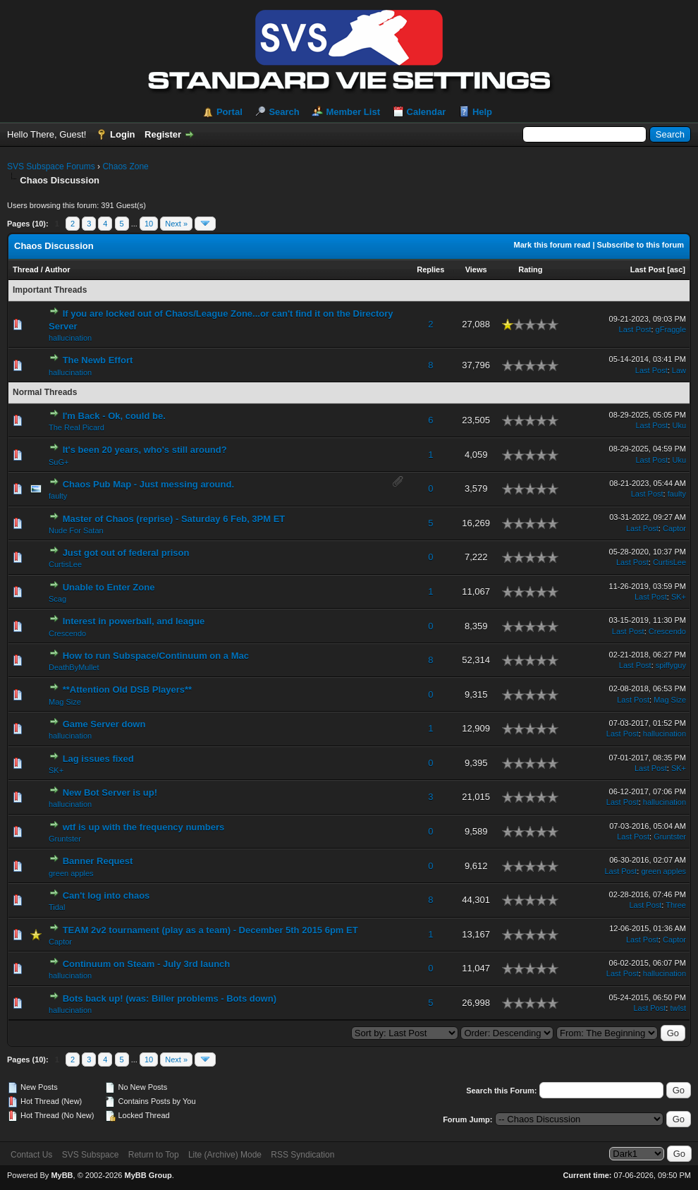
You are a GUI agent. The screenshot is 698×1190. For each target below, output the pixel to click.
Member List (353, 112)
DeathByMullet (74, 667)
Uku (679, 425)
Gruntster (65, 838)
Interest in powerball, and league (134, 621)
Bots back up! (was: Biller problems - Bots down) (169, 998)
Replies (430, 269)
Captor (674, 528)
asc (676, 269)
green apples (71, 873)
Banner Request (98, 861)
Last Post (648, 269)
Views (476, 269)
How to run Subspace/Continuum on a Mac (156, 655)
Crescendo (67, 633)
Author (57, 269)
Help (482, 112)
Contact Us (31, 1155)
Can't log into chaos (106, 895)
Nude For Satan (76, 530)
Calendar (426, 112)
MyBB (62, 1175)
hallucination (70, 338)
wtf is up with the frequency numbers (144, 827)
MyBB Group (147, 1175)
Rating (530, 269)
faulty (58, 496)
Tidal (57, 907)
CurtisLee (65, 564)
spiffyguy (671, 665)
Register (163, 134)
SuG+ (58, 462)
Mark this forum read (552, 245)
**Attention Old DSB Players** (127, 689)
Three (676, 905)
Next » (176, 223)
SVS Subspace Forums (51, 166)
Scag (57, 599)
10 (149, 223)
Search (284, 112)
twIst (678, 1008)
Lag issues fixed (98, 758)
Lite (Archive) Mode (225, 1155)
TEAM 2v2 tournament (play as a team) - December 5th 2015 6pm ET (210, 930)
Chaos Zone (125, 166)
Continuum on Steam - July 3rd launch (147, 964)
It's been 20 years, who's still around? (145, 449)
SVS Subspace (90, 1155)
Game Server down (104, 724)
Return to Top (153, 1155)
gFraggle (671, 329)
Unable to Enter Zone (109, 587)
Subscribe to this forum (640, 245)
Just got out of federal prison (126, 552)
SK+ (678, 597)
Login (122, 134)
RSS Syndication (302, 1155)
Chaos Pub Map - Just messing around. (148, 484)
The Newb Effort (98, 360)
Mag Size (65, 702)
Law (679, 370)
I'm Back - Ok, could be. (114, 416)
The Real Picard (76, 427)
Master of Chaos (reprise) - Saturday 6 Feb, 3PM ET (174, 519)
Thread (26, 269)
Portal (229, 112)
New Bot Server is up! (110, 792)
